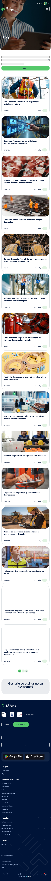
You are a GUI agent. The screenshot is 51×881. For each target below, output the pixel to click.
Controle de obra (6, 835)
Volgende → (31, 671)
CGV (2, 867)
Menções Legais (6, 861)
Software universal (6, 783)
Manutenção (5, 786)
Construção (4, 796)
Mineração (4, 809)
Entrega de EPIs (6, 831)
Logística (4, 799)
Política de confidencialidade (9, 864)
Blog (2, 774)
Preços (4, 840)
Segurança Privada (7, 806)
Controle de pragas (7, 828)
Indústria (4, 790)
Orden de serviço (6, 825)
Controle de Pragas (7, 803)
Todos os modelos (6, 822)
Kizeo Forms (5, 770)
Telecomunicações (6, 812)
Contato (3, 844)
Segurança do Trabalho (8, 793)
